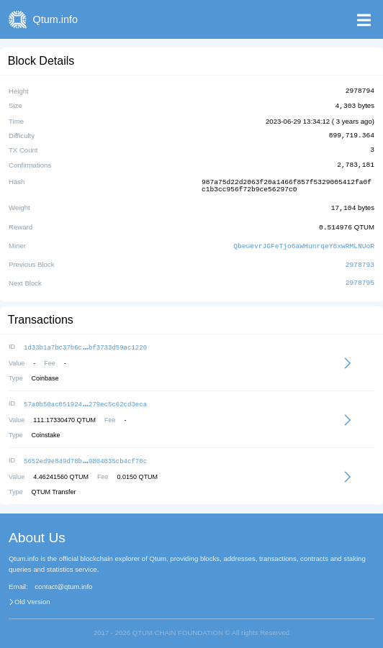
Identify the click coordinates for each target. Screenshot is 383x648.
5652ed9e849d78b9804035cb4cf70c (85, 454)
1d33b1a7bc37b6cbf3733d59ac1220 (85, 342)
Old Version (32, 594)
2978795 (360, 278)
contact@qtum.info (63, 579)
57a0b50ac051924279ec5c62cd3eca (85, 398)
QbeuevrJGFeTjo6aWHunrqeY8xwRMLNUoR (303, 242)
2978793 (360, 260)
